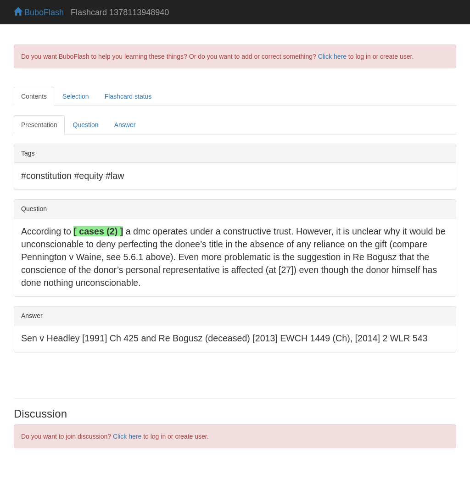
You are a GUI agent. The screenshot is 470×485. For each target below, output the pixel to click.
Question (86, 124)
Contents (34, 96)
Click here (332, 56)
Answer (125, 124)
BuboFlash (39, 12)
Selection (75, 96)
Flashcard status (128, 96)
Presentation (39, 124)
